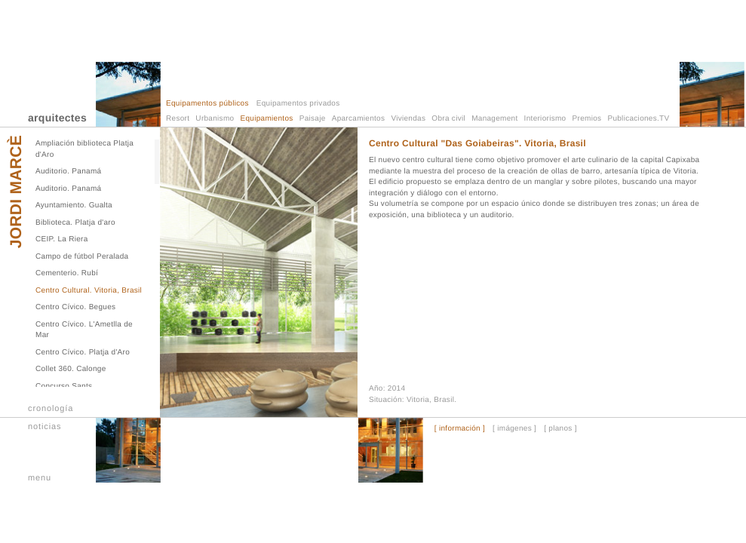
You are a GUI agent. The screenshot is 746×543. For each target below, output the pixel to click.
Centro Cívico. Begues (75, 307)
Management (494, 119)
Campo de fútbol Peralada (81, 257)
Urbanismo (214, 119)
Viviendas (408, 119)
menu (39, 478)
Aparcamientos (358, 119)
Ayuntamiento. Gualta (73, 205)
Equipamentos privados (298, 104)
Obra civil (448, 119)
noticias (44, 426)
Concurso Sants (63, 386)
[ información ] (459, 429)
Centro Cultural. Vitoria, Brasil (88, 291)
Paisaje (312, 119)
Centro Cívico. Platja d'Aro (82, 352)
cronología (50, 408)
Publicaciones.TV (638, 119)
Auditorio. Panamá (68, 171)
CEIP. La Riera (61, 239)
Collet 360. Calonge (70, 369)
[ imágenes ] (514, 429)
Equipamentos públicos (207, 104)
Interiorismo (545, 119)
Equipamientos (267, 119)
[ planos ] (560, 429)
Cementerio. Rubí (66, 273)
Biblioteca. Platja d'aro (75, 223)
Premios (587, 119)
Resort (177, 119)
